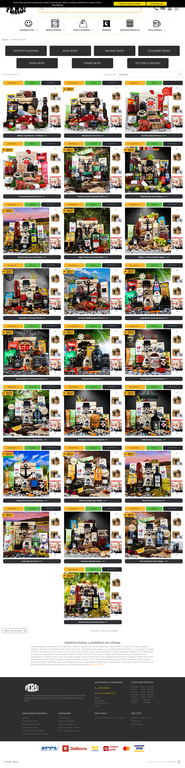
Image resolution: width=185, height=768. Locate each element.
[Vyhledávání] (90, 8)
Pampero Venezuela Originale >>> (93, 440)
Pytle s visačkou (81, 30)
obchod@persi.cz (107, 693)
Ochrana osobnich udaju (33, 730)
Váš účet (136, 713)
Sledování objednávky (140, 718)
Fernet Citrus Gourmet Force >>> (93, 622)
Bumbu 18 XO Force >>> (92, 379)
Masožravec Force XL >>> (93, 136)
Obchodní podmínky (31, 724)
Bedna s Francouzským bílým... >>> (153, 257)
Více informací (57, 5)
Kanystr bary (64, 718)
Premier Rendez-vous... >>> (93, 561)
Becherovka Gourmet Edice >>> (32, 257)
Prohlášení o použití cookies (34, 734)
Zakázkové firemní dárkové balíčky (110, 718)
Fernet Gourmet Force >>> (153, 500)
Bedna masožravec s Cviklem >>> (32, 136)
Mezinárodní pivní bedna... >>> (154, 196)
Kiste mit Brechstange (68, 730)
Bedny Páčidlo (53, 30)
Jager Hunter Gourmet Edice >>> (93, 257)
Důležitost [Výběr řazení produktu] (150, 74)
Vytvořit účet (137, 724)
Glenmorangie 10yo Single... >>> (93, 500)
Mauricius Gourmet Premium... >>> (32, 500)
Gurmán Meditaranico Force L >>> (93, 318)
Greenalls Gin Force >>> (32, 561)
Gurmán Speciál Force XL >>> (32, 196)
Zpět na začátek (15, 631)
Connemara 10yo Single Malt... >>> (32, 440)
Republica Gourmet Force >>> (32, 318)
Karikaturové (27, 30)
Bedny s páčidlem (66, 721)
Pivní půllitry (155, 30)
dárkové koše (97, 664)
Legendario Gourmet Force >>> (154, 318)
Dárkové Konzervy (129, 30)
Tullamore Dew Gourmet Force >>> (92, 196)
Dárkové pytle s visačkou (69, 727)
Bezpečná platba (29, 727)
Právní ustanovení (30, 721)
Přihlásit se (136, 721)
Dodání (25, 718)
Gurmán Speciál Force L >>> (153, 136)
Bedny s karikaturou (67, 724)
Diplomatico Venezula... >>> (154, 440)
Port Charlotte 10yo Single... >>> (154, 561)
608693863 (104, 688)
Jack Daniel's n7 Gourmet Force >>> (32, 379)
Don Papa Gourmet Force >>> (154, 379)
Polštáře (106, 30)
